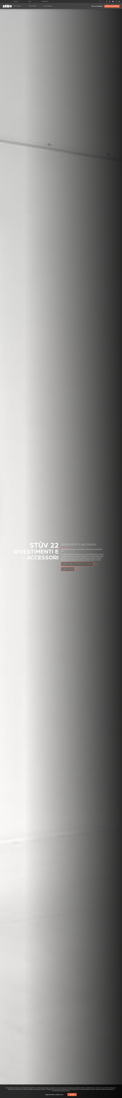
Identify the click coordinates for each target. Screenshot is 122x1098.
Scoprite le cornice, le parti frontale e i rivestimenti (77, 564)
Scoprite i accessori (67, 569)
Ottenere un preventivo (111, 6)
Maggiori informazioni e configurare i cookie (54, 1094)
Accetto (72, 1094)
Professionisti (45, 1)
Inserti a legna (47, 6)
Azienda (16, 1)
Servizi (29, 1)
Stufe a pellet (32, 6)
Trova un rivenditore (97, 6)
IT (100, 1)
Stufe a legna (17, 6)
